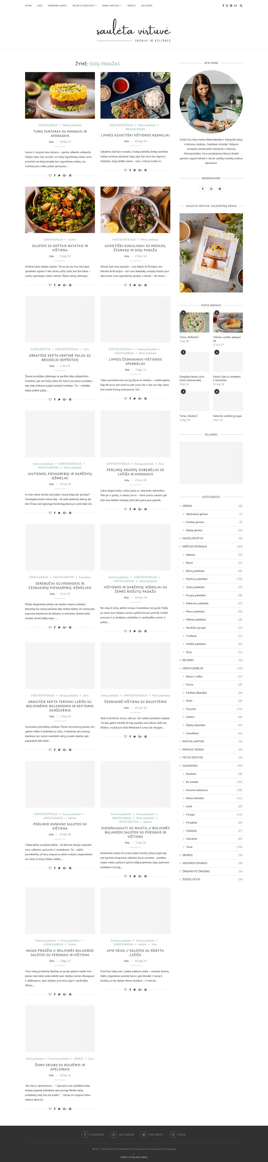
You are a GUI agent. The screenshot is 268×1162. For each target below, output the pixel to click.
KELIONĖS (146, 5)
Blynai (214, 563)
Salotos (72, 239)
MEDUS (132, 5)
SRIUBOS (78, 1058)
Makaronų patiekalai (214, 603)
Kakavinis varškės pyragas (227, 416)
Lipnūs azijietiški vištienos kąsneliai (135, 135)
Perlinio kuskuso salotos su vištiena (60, 826)
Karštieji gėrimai (214, 522)
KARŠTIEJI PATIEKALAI (121, 125)
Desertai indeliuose (214, 790)
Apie (39, 5)
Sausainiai (214, 839)
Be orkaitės (214, 782)
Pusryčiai (214, 709)
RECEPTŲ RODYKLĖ (83, 5)
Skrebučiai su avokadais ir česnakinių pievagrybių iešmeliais (60, 585)
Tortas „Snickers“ (189, 416)
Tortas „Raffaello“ (189, 337)
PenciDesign (169, 1148)
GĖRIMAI (212, 506)
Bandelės (214, 774)
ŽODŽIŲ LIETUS (212, 879)
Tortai (214, 847)
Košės (214, 701)
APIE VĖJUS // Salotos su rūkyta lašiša (135, 952)
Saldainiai (214, 831)
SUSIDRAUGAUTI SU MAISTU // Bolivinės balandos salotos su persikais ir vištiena (135, 832)
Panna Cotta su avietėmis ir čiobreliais (227, 378)
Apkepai (214, 555)
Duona (214, 685)
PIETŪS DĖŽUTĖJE (128, 821)
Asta (51, 141)
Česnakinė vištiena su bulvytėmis (135, 702)
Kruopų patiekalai (144, 463)
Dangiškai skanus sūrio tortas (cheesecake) (192, 378)
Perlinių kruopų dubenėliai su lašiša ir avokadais (135, 472)
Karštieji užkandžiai (147, 349)
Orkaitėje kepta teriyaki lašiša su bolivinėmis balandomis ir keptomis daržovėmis (60, 706)
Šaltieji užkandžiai (72, 125)
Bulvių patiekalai (110, 695)
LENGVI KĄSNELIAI (48, 125)
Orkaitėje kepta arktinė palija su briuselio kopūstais (60, 357)
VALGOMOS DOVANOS (212, 863)
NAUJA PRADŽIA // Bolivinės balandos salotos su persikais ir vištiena (60, 952)
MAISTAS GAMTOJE (48, 467)
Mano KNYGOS (110, 5)
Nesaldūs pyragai (214, 628)
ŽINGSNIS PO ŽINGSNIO (212, 871)
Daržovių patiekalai (43, 463)
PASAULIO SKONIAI (135, 129)
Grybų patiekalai (214, 587)
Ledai (214, 806)
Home (28, 5)
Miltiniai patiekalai (214, 620)
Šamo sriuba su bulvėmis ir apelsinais (60, 1067)
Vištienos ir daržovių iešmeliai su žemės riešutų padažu (135, 589)
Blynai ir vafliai (214, 677)
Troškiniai (214, 636)
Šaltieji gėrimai (214, 530)
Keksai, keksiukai (214, 798)
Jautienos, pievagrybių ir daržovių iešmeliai (60, 476)
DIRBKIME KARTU (57, 5)
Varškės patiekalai (214, 644)
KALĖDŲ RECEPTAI (40, 349)
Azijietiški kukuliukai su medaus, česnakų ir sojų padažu (135, 248)
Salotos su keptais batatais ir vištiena (60, 248)
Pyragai (214, 815)
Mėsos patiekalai (147, 125)
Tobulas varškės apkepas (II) (227, 339)
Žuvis (86, 349)
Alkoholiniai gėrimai (214, 514)
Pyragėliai (214, 823)
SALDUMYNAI (212, 766)
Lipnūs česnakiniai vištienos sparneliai (135, 361)
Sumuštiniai (85, 577)
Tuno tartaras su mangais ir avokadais (60, 133)
